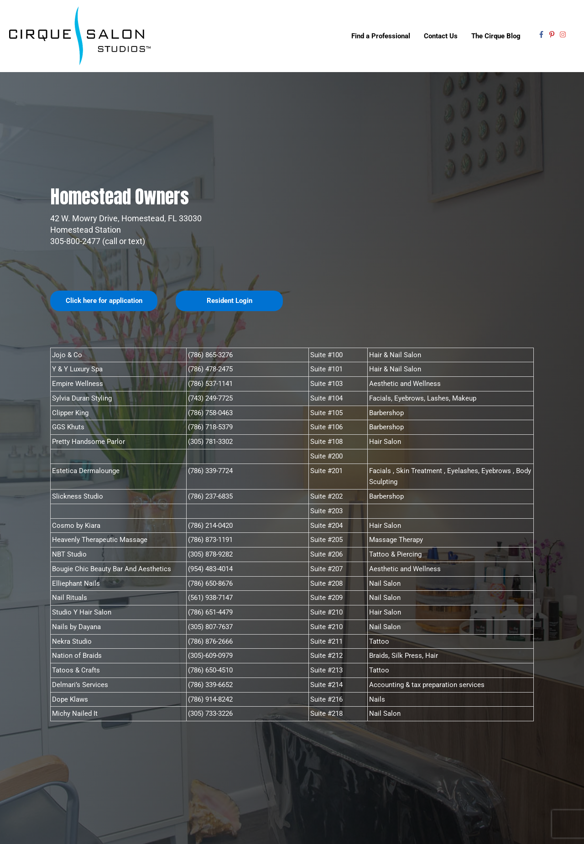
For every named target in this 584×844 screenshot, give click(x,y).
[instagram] (563, 34)
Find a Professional (380, 36)
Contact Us (441, 36)
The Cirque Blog (496, 36)
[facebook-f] (542, 34)
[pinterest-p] (553, 34)
